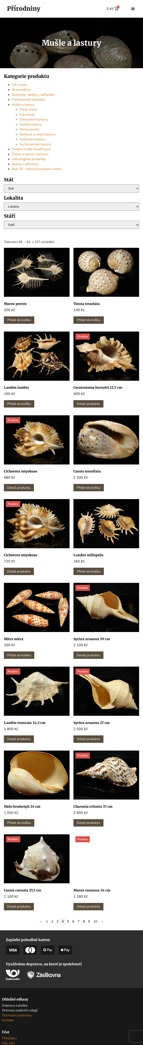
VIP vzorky (19, 85)
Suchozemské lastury (35, 144)
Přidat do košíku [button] (19, 320)
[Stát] (71, 188)
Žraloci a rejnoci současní (30, 154)
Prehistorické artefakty (28, 99)
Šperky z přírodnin (25, 164)
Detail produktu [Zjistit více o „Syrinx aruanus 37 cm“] (88, 739)
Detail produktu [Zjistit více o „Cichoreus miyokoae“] (19, 487)
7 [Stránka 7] (78, 921)
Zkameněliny (21, 89)
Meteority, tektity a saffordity (33, 95)
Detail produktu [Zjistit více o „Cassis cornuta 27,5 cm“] (19, 906)
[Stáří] (71, 225)
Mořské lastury (30, 124)
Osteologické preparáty (29, 159)
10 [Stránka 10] (95, 921)
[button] (133, 9)
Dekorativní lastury (33, 119)
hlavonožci (27, 114)
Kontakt (8, 1020)
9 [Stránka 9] (89, 921)
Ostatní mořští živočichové (31, 149)
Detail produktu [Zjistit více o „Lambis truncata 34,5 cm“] (19, 739)
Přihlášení (9, 1038)
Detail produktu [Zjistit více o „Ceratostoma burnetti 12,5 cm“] (88, 404)
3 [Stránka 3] (57, 921)
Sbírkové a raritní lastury (37, 134)
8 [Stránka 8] (84, 921)
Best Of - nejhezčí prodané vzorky (36, 169)
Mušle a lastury (23, 104)
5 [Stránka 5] (68, 921)
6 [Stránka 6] (73, 921)
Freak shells (28, 109)
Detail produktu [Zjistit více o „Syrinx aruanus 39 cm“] (88, 655)
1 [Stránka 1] (47, 921)
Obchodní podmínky (17, 1015)
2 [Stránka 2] (52, 921)
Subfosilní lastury (32, 139)
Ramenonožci (29, 129)
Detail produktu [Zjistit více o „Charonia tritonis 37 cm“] (88, 823)
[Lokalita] (71, 207)
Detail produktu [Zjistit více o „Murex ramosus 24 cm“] (88, 906)
